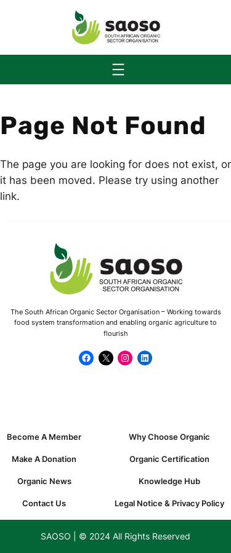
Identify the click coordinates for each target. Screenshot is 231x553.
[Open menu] (118, 69)
